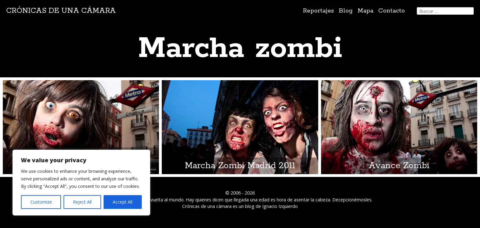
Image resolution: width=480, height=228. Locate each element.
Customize (41, 202)
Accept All (122, 202)
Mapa (365, 11)
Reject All (82, 202)
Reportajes (318, 11)
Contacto (391, 11)
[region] (81, 182)
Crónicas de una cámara (61, 10)
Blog (346, 11)
